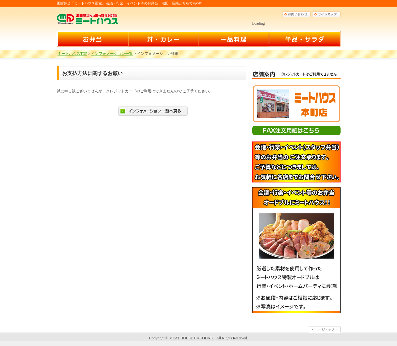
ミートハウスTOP (72, 53)
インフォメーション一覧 (112, 53)
